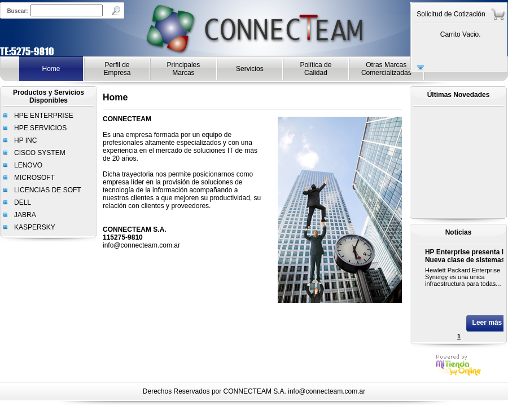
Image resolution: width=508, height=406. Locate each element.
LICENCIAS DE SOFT (47, 190)
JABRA (25, 215)
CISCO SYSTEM (39, 153)
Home (51, 69)
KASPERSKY (34, 227)
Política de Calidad (315, 69)
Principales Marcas (183, 69)
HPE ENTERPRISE (43, 116)
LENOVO (28, 165)
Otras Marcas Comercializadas (386, 69)
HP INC (25, 140)
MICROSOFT (34, 178)
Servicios (250, 69)
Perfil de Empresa (117, 69)
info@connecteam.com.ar (326, 391)
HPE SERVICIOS (40, 128)
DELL (22, 202)
